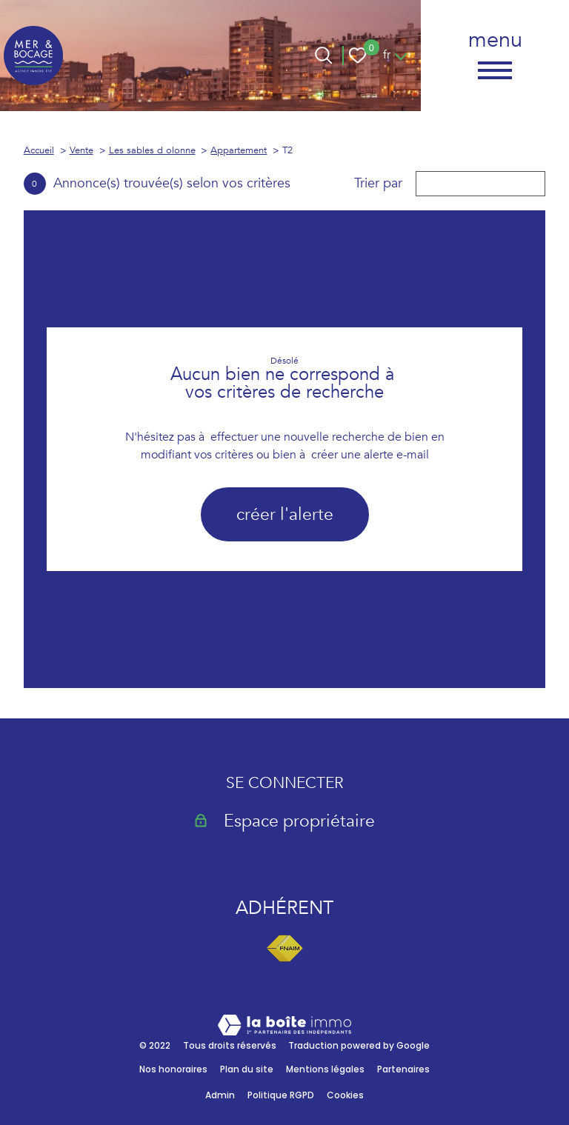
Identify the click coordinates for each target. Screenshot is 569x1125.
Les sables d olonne (152, 150)
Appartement (238, 150)
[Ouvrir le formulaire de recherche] (323, 55)
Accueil (39, 150)
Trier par (378, 184)
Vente (81, 150)
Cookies (345, 1095)
